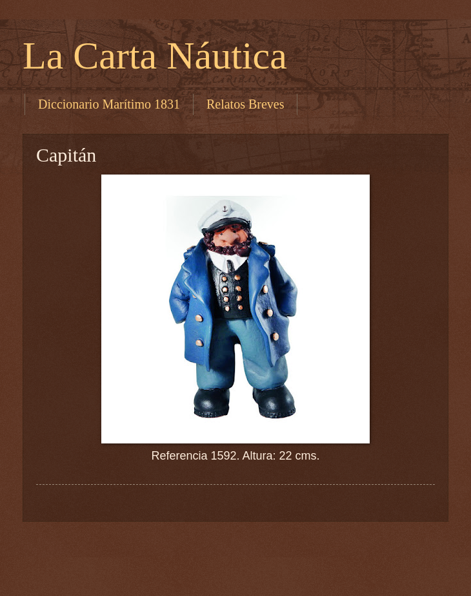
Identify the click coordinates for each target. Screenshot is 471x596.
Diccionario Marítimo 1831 (109, 104)
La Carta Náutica (155, 55)
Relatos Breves (245, 104)
